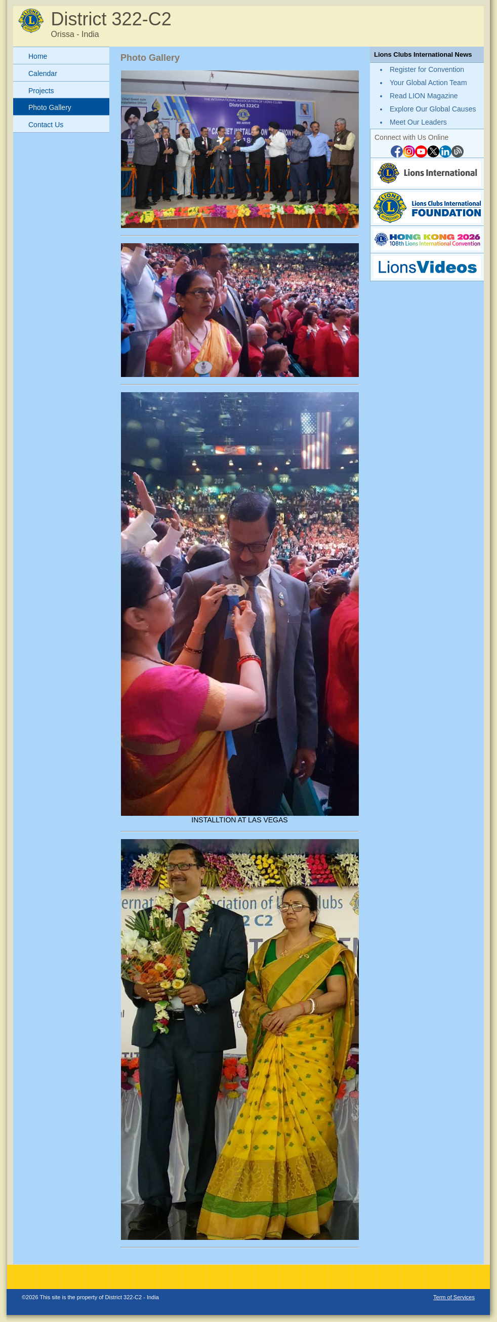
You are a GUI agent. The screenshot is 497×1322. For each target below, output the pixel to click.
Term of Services (454, 1297)
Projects (41, 91)
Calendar (42, 73)
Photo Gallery (49, 107)
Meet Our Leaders (418, 122)
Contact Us (45, 125)
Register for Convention (427, 69)
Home (37, 56)
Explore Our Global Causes (433, 109)
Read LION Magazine (424, 96)
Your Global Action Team (428, 83)
